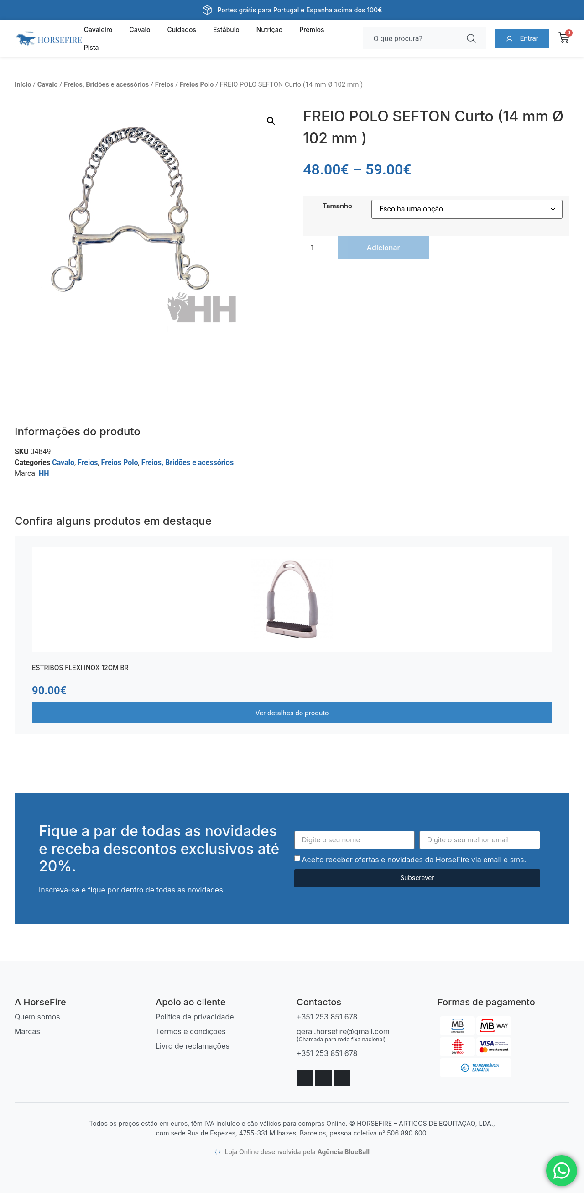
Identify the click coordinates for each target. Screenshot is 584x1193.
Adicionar (383, 247)
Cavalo (47, 84)
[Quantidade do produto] (315, 247)
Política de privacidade (195, 1016)
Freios (164, 84)
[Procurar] (473, 38)
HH (44, 473)
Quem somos (37, 1016)
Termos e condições (190, 1031)
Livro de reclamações (192, 1045)
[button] (271, 121)
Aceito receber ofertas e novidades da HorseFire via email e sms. (414, 859)
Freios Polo (197, 84)
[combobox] (411, 38)
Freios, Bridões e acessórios (106, 84)
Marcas (27, 1031)
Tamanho (337, 206)
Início (23, 84)
